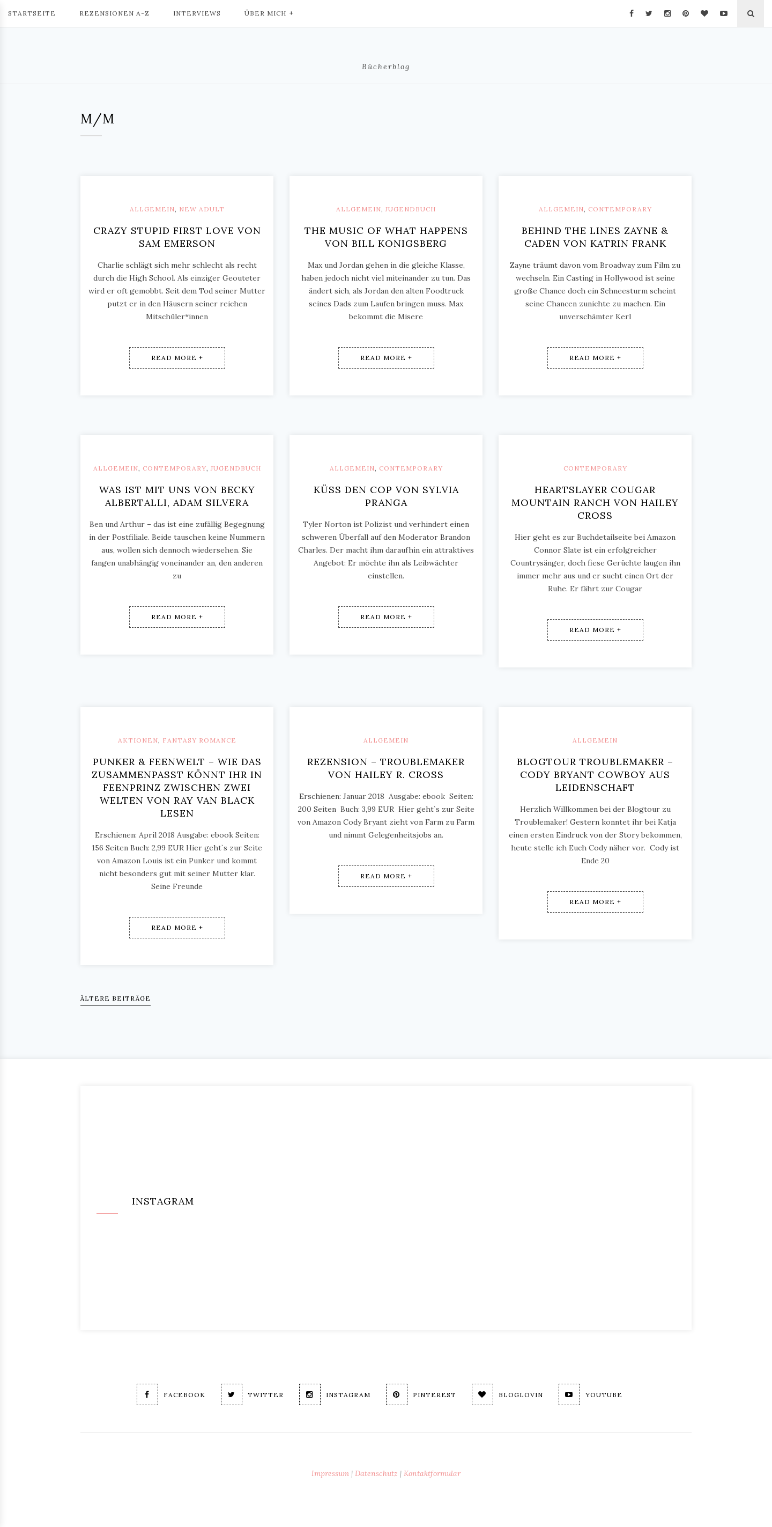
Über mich (269, 12)
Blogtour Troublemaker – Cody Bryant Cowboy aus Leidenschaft (595, 774)
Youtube (590, 1394)
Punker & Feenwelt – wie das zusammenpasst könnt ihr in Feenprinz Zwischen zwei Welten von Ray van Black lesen (177, 787)
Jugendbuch (410, 209)
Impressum (330, 1473)
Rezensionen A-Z (114, 13)
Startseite (32, 13)
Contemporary (620, 209)
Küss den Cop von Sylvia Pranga (386, 496)
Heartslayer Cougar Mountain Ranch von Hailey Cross (595, 502)
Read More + (177, 358)
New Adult (202, 209)
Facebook (171, 1394)
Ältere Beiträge (115, 998)
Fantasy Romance (199, 740)
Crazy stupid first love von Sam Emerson (177, 236)
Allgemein (152, 209)
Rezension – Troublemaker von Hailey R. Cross (386, 768)
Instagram (334, 1394)
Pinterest (421, 1394)
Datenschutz (376, 1473)
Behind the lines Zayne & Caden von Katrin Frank (595, 236)
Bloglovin (507, 1394)
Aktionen (138, 740)
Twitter (252, 1394)
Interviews (197, 13)
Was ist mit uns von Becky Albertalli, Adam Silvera (177, 496)
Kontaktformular (432, 1473)
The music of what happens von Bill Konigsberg (386, 236)
